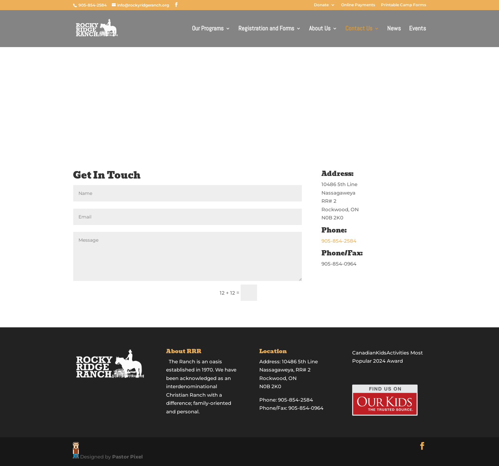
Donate (321, 5)
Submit (282, 293)
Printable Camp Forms (403, 5)
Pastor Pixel (127, 457)
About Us (320, 29)
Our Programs (208, 29)
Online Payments (358, 5)
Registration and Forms (266, 29)
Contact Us (358, 29)
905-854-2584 (93, 5)
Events (417, 29)
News (394, 29)
